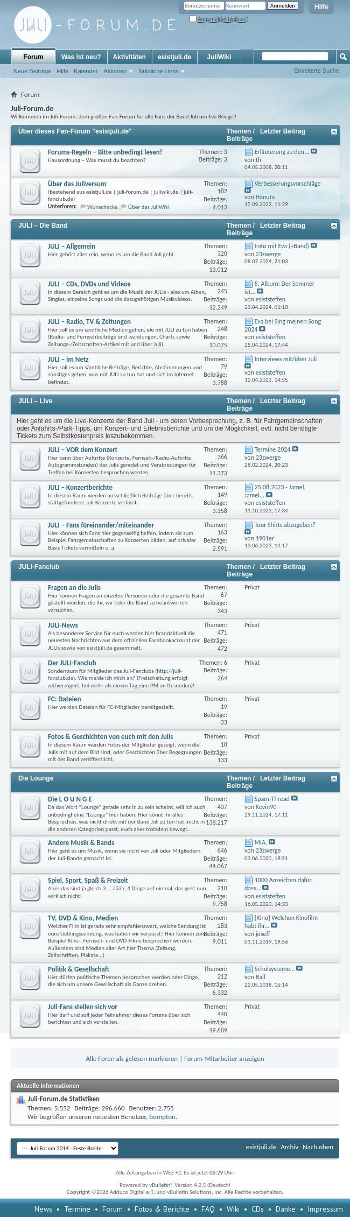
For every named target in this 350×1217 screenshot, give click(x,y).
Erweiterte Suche (316, 70)
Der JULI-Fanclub (72, 663)
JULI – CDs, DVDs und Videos (89, 284)
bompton (162, 1117)
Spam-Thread (272, 799)
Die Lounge (35, 778)
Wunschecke (102, 206)
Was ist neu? (81, 57)
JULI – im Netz (68, 359)
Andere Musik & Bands (81, 843)
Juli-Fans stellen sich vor (82, 1007)
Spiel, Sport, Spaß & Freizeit (88, 880)
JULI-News (63, 625)
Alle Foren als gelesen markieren (132, 1058)
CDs (257, 1209)
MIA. (261, 842)
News (43, 1209)
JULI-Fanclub (38, 567)
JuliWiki (219, 57)
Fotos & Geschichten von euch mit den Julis (110, 737)
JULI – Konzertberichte (80, 487)
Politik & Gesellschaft (78, 969)
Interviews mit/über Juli (286, 359)
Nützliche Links (158, 71)
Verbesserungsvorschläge (288, 183)
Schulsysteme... (275, 969)
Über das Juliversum (77, 184)
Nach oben (318, 1147)
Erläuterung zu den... (282, 152)
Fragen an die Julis (74, 587)
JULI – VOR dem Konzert (82, 450)
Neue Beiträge (32, 71)
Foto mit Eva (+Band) (282, 246)
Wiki (233, 1209)
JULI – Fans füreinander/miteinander (101, 525)
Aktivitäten (129, 57)
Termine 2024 (273, 449)
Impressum (325, 1209)
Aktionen (115, 71)
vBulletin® (161, 1184)
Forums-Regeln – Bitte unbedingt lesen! (105, 152)
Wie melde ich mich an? (107, 677)
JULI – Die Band (42, 225)
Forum (33, 57)
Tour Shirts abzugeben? (285, 525)
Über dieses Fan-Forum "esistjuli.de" (75, 131)
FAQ (208, 1209)
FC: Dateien (64, 699)
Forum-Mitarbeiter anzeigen (224, 1058)
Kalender (85, 71)
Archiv (289, 1147)
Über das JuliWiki (149, 206)
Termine (77, 1209)
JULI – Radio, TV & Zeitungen (89, 322)
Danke (286, 1209)
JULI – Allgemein (71, 246)
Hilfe (321, 7)
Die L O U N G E (70, 799)
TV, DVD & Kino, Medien (83, 918)
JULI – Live (35, 401)
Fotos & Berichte (162, 1209)
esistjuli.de (174, 57)
